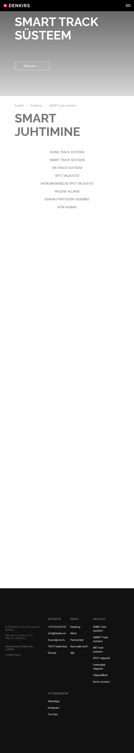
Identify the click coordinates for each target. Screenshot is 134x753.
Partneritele (77, 640)
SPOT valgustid (101, 658)
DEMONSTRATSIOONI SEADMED (67, 199)
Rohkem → (32, 66)
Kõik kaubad (67, 207)
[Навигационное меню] (128, 6)
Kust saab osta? (79, 646)
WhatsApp (53, 701)
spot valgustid (67, 175)
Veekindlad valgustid (99, 666)
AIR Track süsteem (98, 649)
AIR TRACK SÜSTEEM (67, 168)
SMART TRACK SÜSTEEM (67, 160)
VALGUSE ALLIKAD (67, 191)
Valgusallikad (100, 675)
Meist (73, 633)
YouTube (53, 714)
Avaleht (19, 105)
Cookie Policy (13, 654)
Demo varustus (101, 681)
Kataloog (36, 105)
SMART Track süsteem (100, 639)
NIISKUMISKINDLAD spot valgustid (67, 183)
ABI (72, 653)
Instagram (53, 707)
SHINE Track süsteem (67, 152)
